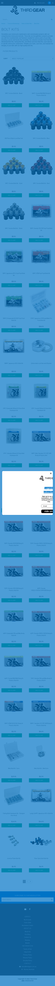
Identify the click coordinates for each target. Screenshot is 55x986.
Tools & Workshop (13, 23)
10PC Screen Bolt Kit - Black (13, 93)
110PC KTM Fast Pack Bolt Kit (41, 273)
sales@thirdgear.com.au (27, 967)
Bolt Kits (36, 23)
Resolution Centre (27, 925)
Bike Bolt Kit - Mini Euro (41, 768)
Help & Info (27, 952)
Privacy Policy (27, 955)
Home (3, 23)
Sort (6, 58)
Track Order (27, 922)
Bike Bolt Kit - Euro (13, 768)
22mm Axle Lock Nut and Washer (41, 363)
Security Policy (27, 960)
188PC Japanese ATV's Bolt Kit (13, 363)
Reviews (27, 940)
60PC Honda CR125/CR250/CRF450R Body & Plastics (41, 590)
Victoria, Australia (27, 969)
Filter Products (10, 51)
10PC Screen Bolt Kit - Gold (13, 183)
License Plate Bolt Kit (13, 858)
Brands (27, 943)
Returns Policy (27, 957)
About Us (27, 931)
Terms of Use (27, 949)
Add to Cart (12, 105)
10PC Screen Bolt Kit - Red (41, 183)
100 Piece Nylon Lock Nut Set (14, 138)
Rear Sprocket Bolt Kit (41, 858)
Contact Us (27, 937)
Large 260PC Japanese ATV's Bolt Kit (41, 813)
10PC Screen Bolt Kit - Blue (41, 138)
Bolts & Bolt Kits (27, 23)
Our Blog (27, 934)
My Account (38, 2)
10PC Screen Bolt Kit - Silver (13, 228)
